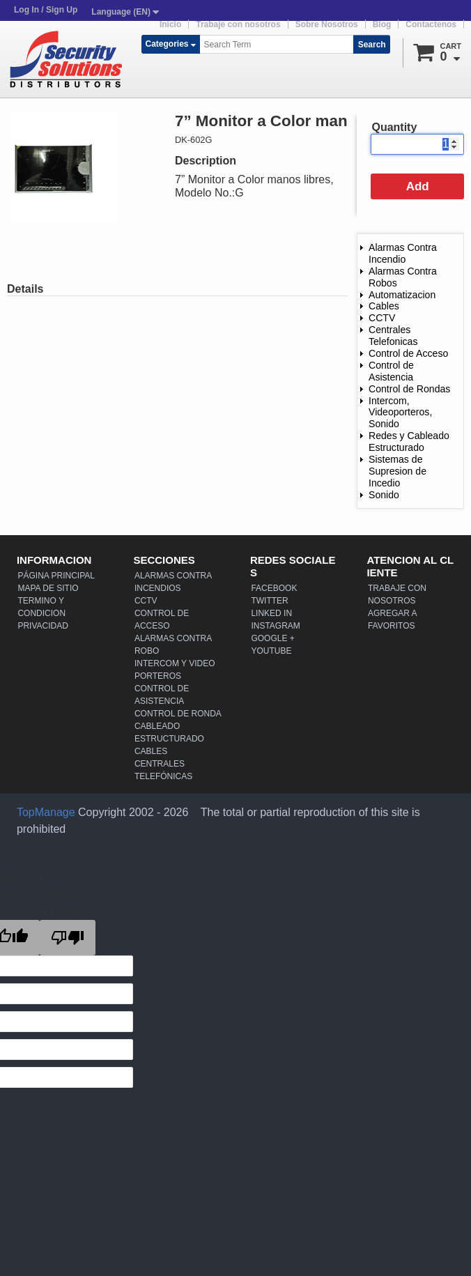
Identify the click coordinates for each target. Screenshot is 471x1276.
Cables (384, 306)
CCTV (382, 317)
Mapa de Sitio (47, 588)
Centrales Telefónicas (163, 770)
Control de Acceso (408, 353)
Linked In (271, 613)
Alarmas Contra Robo (173, 644)
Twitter (269, 601)
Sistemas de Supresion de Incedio (397, 471)
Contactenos (431, 24)
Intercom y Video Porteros (174, 670)
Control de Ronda (178, 713)
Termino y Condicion (41, 607)
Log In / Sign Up (45, 10)
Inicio (170, 24)
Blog (382, 24)
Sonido (384, 494)
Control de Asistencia (391, 371)
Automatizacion (402, 294)
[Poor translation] (67, 937)
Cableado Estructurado (169, 732)
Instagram (275, 626)
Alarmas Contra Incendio (403, 253)
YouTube (271, 651)
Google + (272, 638)
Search (372, 44)
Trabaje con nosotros (238, 24)
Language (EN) (125, 12)
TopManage (46, 812)
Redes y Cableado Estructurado (409, 441)
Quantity (394, 127)
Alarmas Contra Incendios (173, 582)
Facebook (274, 588)
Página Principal (55, 576)
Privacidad (42, 626)
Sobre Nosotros (326, 24)
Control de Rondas (409, 388)
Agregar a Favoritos (392, 619)
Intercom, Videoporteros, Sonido (400, 412)
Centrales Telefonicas (393, 335)
